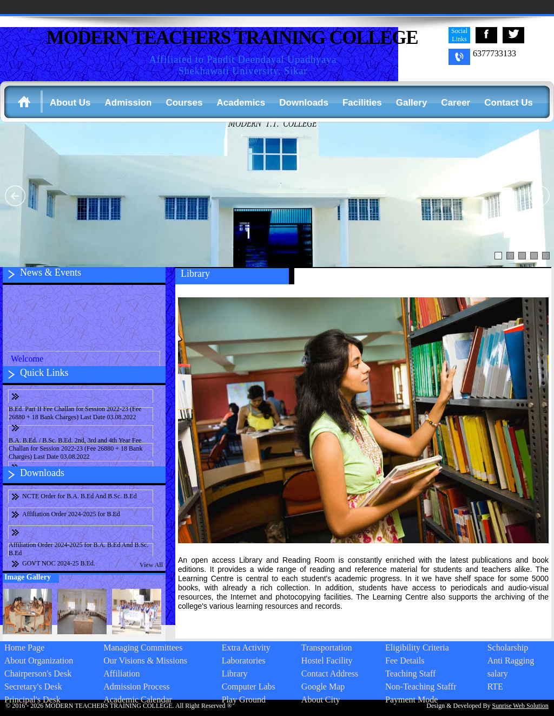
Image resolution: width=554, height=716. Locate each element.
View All (151, 565)
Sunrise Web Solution (520, 706)
